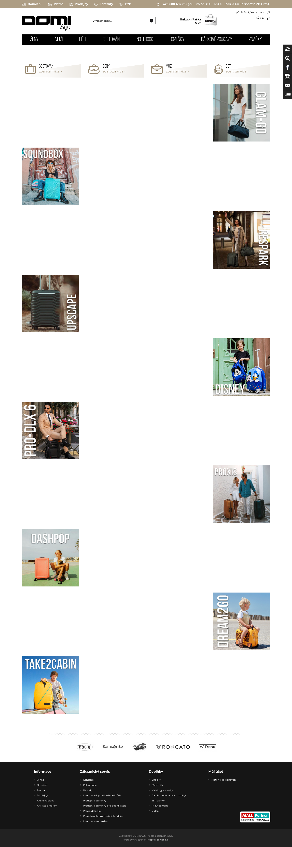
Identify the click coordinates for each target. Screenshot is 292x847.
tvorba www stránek (146, 839)
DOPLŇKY (177, 40)
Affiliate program (47, 805)
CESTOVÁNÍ (111, 40)
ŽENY (34, 40)
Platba (55, 4)
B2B (125, 4)
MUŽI (59, 40)
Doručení (31, 4)
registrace (257, 12)
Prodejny (79, 4)
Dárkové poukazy (216, 40)
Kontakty (103, 4)
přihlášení (242, 12)
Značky (255, 40)
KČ (258, 17)
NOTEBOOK (145, 40)
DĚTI (82, 40)
